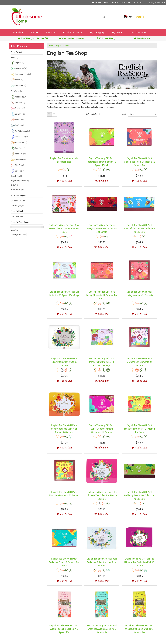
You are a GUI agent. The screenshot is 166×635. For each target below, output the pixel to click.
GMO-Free (18, 86)
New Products (138, 32)
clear (24, 235)
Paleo (16, 91)
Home (114, 2)
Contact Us (139, 2)
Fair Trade (18, 125)
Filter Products (19, 46)
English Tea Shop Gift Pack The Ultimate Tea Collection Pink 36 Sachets (102, 495)
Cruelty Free (16, 176)
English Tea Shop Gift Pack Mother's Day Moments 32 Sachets (139, 362)
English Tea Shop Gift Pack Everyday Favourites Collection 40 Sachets (102, 228)
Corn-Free (18, 160)
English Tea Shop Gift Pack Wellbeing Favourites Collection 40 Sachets (139, 495)
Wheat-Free (19, 142)
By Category (97, 32)
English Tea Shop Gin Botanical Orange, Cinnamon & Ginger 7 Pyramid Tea (139, 629)
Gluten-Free (19, 68)
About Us (126, 2)
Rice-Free (18, 165)
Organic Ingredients (20, 180)
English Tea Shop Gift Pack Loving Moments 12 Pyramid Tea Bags (101, 295)
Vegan (17, 80)
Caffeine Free (18, 190)
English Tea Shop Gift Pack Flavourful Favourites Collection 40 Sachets (139, 228)
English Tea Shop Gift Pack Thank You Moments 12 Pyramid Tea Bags (139, 429)
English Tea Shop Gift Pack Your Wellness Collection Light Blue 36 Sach (102, 562)
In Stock (18, 216)
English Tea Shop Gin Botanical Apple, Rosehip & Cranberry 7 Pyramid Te (64, 629)
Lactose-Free (19, 137)
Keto (14, 57)
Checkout (140, 16)
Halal (14, 185)
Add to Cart (64, 180)
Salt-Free (17, 171)
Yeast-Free (18, 154)
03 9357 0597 (100, 2)
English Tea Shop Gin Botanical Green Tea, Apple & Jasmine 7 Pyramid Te (102, 629)
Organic (17, 63)
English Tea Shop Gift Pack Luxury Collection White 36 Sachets (64, 362)
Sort (124, 114)
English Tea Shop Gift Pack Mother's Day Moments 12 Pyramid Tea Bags (102, 362)
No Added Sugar (20, 131)
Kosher (17, 120)
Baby (34, 32)
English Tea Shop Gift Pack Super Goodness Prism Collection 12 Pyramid (102, 429)
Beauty (50, 32)
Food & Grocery (72, 32)
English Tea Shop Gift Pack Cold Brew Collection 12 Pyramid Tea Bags (64, 228)
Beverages (18, 205)
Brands (18, 32)
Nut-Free (18, 103)
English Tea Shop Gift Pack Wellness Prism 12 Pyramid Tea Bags (64, 562)
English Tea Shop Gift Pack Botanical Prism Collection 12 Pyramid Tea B (102, 162)
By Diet (117, 32)
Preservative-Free (21, 74)
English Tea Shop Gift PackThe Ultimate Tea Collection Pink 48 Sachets (139, 562)
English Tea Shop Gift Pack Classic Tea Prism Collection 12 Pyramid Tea (139, 162)
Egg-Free (18, 108)
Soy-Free (18, 148)
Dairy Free (18, 114)
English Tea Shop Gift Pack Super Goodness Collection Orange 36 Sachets (64, 429)
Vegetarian (18, 97)
